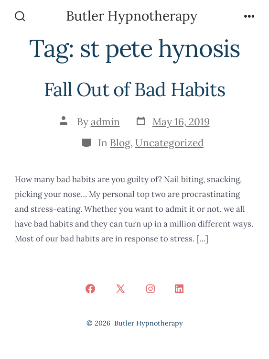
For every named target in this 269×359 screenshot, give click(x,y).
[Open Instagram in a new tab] (150, 288)
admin (105, 121)
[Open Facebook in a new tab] (90, 288)
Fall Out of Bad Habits (134, 89)
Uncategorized (169, 142)
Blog (120, 142)
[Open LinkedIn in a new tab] (179, 288)
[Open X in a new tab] (120, 288)
